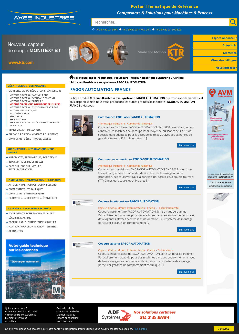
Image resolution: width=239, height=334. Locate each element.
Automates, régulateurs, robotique (32, 157)
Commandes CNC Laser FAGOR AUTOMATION (129, 117)
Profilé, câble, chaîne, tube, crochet (32, 222)
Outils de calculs (65, 308)
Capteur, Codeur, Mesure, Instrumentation (25, 167)
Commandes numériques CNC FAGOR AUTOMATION (133, 159)
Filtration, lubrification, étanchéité (32, 198)
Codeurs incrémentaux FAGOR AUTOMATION (128, 201)
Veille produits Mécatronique (20, 314)
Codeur (151, 208)
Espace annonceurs (67, 317)
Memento (230, 53)
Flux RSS (32, 311)
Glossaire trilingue (224, 60)
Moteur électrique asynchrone (29, 95)
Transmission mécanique (24, 129)
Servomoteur (18, 119)
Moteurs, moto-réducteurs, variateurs (34, 90)
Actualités (230, 45)
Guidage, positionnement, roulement (33, 134)
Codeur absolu (165, 250)
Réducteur (16, 116)
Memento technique (16, 317)
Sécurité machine (19, 217)
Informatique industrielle (26, 161)
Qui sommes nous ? (16, 308)
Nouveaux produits (15, 311)
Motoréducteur (19, 113)
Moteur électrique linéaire (26, 101)
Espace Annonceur (224, 38)
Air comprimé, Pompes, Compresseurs (32, 184)
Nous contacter (226, 68)
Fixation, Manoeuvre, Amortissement (33, 226)
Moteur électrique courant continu (32, 98)
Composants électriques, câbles (29, 138)
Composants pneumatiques (26, 193)
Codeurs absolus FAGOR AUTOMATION (124, 243)
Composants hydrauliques (25, 189)
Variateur (16, 125)
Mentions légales (65, 314)
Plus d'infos (140, 329)
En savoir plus (186, 145)
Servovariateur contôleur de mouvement (35, 122)
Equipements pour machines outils (31, 213)
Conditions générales (67, 311)
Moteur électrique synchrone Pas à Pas (34, 107)
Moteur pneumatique (23, 110)
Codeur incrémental (168, 208)
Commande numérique (139, 123)
